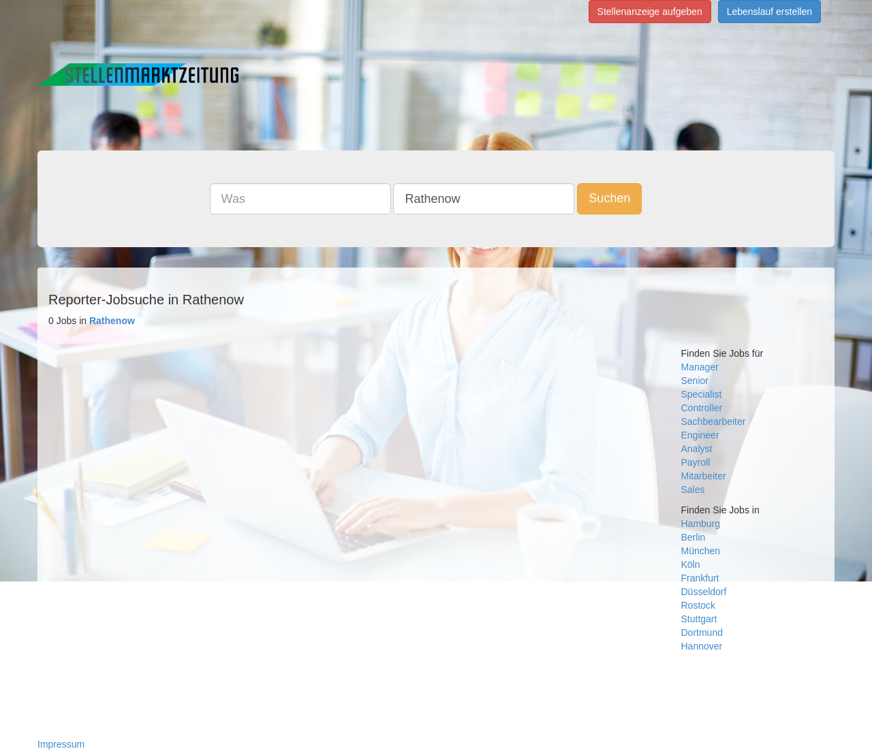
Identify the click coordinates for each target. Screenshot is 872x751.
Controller (702, 407)
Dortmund (702, 632)
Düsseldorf (704, 591)
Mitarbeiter (703, 475)
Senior (694, 380)
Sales (693, 489)
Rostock (698, 605)
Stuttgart (699, 618)
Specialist (701, 394)
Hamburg (701, 523)
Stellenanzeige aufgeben (649, 11)
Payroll (696, 462)
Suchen (609, 198)
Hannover (702, 646)
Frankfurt (700, 578)
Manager (700, 367)
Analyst (697, 448)
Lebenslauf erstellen (769, 11)
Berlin (693, 537)
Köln (690, 564)
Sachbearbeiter (713, 421)
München (701, 550)
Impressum (60, 744)
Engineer (700, 435)
